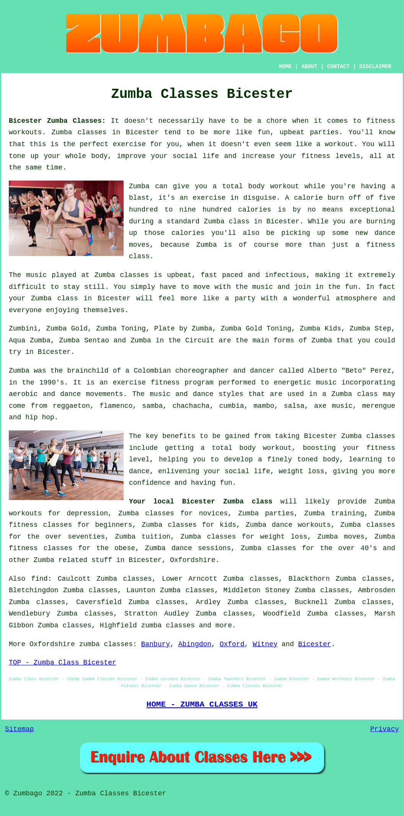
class (67, 298)
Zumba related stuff (73, 560)
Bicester (314, 644)
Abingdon (194, 644)
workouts (314, 525)
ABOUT (309, 67)
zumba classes (168, 625)
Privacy (384, 729)
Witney (264, 644)
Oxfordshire (192, 560)
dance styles (218, 394)
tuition (156, 537)
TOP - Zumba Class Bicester (62, 662)
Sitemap (19, 729)
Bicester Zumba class (227, 501)
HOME (285, 67)
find (39, 579)
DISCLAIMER (375, 67)
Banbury (155, 644)
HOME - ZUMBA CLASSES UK (202, 704)
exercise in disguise (234, 198)
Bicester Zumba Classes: (57, 121)
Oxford (232, 644)
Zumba (62, 132)
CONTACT (338, 67)
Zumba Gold (67, 328)
